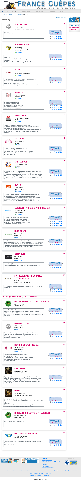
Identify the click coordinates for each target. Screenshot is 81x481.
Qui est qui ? (15, 11)
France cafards (6, 470)
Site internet (19, 52)
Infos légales (44, 458)
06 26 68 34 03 (57, 445)
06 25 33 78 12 (57, 403)
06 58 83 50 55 (57, 175)
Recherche (19, 14)
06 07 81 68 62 (57, 38)
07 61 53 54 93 (57, 198)
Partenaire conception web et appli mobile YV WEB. (40, 475)
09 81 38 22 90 (57, 225)
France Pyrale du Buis (34, 473)
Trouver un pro (11, 14)
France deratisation (41, 470)
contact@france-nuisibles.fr (48, 467)
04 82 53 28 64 (57, 110)
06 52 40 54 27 (57, 267)
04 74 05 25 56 (57, 152)
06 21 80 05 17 (57, 381)
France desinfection (50, 470)
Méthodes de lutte (26, 11)
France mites (13, 471)
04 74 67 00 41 (57, 36)
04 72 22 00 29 (57, 292)
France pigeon (46, 471)
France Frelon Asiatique (65, 470)
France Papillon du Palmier (37, 471)
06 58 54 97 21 (57, 83)
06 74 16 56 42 (57, 108)
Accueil (6, 11)
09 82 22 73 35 (57, 221)
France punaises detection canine (69, 471)
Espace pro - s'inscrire (47, 460)
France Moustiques (20, 471)
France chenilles (34, 470)
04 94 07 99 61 (57, 129)
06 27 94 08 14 (57, 60)
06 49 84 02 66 (57, 223)
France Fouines (57, 470)
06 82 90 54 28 (57, 313)
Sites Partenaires (46, 466)
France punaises (59, 471)
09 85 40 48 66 (57, 244)
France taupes (41, 473)
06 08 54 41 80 (57, 290)
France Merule (7, 471)
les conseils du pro (39, 11)
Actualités (62, 11)
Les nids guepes (52, 11)
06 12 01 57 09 (57, 337)
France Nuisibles (28, 471)
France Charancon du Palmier (24, 470)
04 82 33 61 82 (57, 106)
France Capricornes (14, 470)
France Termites (48, 473)
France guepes (74, 470)
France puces (52, 471)
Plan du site (44, 464)
